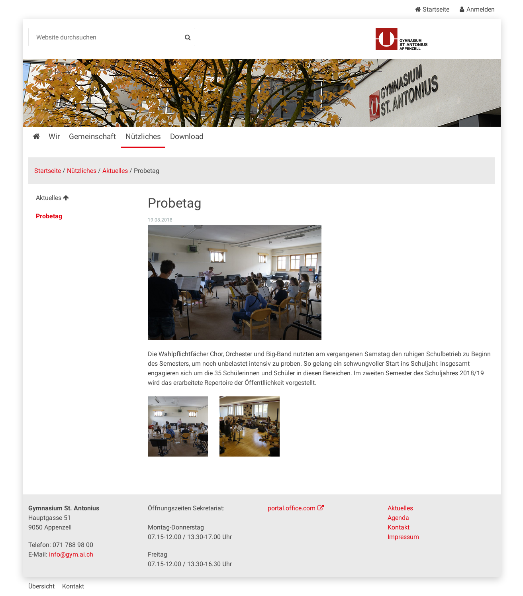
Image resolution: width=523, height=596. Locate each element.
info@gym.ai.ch (71, 554)
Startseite (436, 9)
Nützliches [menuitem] (143, 136)
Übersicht (41, 586)
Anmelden (480, 9)
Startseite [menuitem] (42, 136)
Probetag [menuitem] (49, 216)
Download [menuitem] (187, 136)
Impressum (403, 537)
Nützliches (81, 170)
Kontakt (398, 527)
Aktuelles (115, 170)
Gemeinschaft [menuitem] (92, 136)
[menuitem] (81, 199)
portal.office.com (291, 508)
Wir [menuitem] (54, 136)
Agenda (398, 518)
